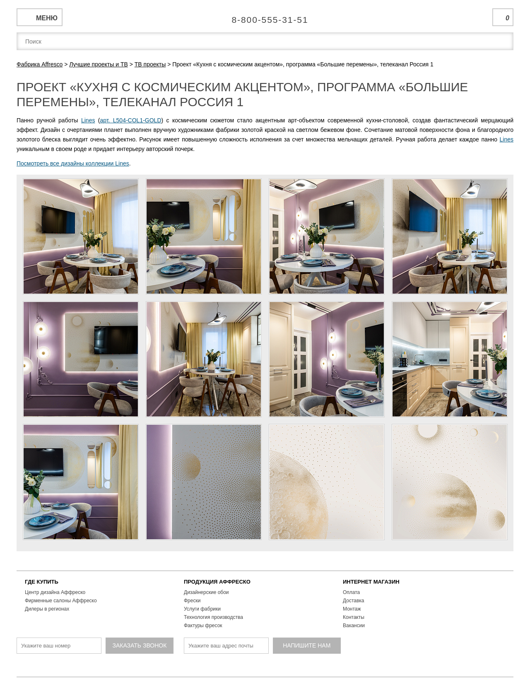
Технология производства (213, 617)
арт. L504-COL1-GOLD (130, 120)
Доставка (353, 601)
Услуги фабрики (202, 609)
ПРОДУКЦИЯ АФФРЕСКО (217, 582)
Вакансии (354, 625)
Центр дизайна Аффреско (55, 592)
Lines (88, 120)
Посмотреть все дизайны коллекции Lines (73, 163)
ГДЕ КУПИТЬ (41, 582)
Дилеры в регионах (47, 609)
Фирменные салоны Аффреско (61, 601)
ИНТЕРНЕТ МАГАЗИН (371, 582)
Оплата (351, 592)
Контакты (353, 617)
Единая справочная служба (265, 16)
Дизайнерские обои (206, 592)
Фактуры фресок (203, 625)
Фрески (192, 601)
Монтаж (352, 609)
